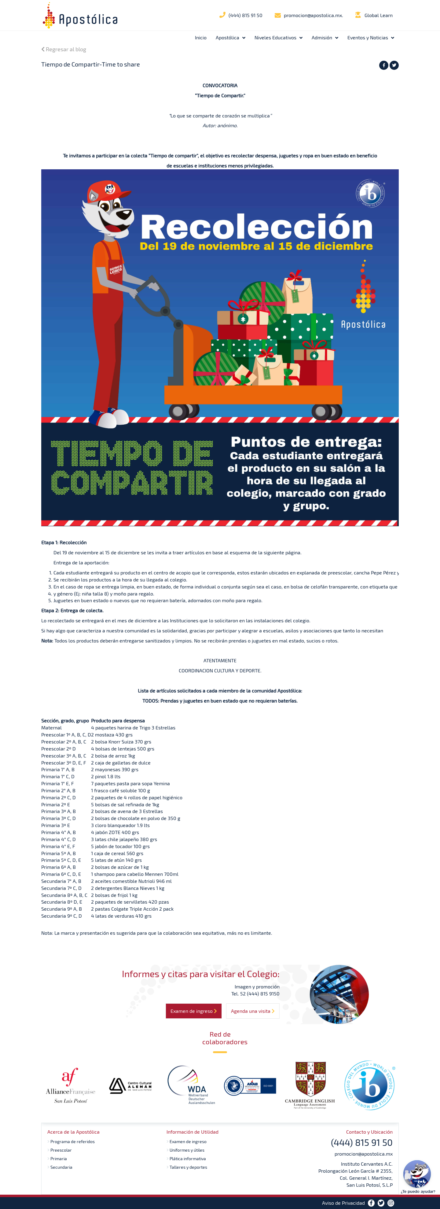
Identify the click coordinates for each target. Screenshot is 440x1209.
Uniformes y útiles (185, 1150)
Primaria (57, 1158)
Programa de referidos (71, 1141)
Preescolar (59, 1150)
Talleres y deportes (187, 1167)
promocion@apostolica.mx (364, 1154)
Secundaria (59, 1167)
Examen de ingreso (187, 1141)
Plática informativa (186, 1158)
